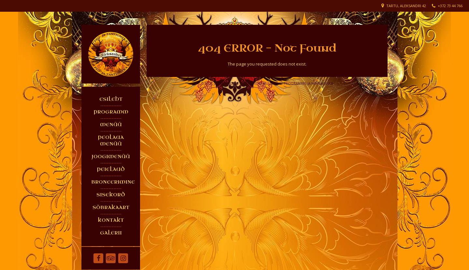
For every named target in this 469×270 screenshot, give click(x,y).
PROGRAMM (110, 112)
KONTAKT (111, 220)
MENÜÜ (111, 125)
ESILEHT (110, 99)
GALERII (111, 233)
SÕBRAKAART (110, 207)
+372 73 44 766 (450, 5)
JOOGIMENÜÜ (111, 157)
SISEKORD (110, 195)
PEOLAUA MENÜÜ (111, 140)
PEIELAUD (111, 169)
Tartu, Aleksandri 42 (406, 5)
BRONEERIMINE (112, 182)
